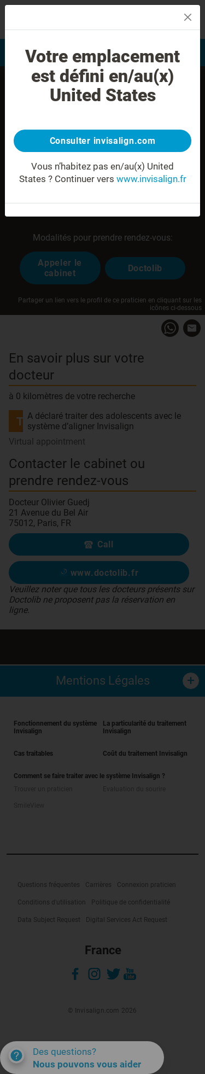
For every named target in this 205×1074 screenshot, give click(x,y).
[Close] (188, 17)
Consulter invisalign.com (103, 141)
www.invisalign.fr (151, 178)
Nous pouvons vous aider (87, 1064)
